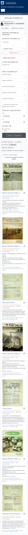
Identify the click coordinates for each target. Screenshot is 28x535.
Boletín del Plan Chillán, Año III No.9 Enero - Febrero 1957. (12, 353)
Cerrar (11, 21)
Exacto (5, 131)
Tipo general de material (7, 98)
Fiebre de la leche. (8, 302)
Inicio (3, 113)
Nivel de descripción (6, 74)
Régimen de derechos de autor (9, 92)
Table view (12, 144)
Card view (5, 144)
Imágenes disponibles (7, 80)
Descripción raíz (5, 64)
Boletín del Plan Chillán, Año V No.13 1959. (12, 246)
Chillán (7, 198)
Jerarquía (18, 142)
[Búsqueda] (14, 42)
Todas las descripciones (9, 106)
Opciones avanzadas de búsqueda (10, 33)
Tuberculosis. (7, 408)
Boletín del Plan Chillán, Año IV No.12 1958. (12, 459)
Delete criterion (14, 52)
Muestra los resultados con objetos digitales (14, 158)
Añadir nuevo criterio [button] (9, 58)
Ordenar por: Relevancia (7, 147)
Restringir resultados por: (14, 18)
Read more (15, 209)
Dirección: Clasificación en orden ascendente (12, 150)
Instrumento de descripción (8, 86)
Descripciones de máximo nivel (11, 104)
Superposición (7, 129)
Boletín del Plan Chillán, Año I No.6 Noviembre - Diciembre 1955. (12, 193)
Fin (2, 119)
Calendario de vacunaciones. (12, 514)
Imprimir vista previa (7, 142)
